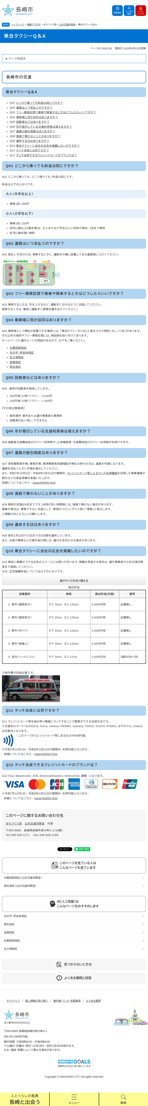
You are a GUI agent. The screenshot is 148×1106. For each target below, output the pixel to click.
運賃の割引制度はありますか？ (35, 131)
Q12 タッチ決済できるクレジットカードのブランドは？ (52, 765)
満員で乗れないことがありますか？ (38, 136)
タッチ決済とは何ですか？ (32, 150)
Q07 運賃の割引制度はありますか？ (37, 453)
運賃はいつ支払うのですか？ (34, 107)
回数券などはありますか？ (32, 121)
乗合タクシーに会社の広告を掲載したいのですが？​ (48, 145)
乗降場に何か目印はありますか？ (37, 117)
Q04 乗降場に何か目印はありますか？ (39, 320)
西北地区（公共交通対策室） (20, 885)
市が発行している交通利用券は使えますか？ (44, 126)
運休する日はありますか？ (32, 140)
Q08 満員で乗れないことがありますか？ (40, 494)
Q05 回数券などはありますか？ (33, 378)
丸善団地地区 (18, 347)
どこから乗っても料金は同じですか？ (39, 102)
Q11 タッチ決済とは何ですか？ (33, 711)
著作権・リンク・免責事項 (67, 1001)
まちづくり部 (14, 823)
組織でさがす (34, 24)
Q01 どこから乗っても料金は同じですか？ (42, 166)
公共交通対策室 (67, 24)
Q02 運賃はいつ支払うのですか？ (35, 244)
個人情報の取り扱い (36, 1001)
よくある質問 (93, 1001)
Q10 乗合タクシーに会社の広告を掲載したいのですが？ (53, 551)
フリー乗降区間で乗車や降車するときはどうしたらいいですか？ (56, 112)
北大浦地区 (17, 357)
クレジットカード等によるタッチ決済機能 (92, 473)
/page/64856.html (43, 482)
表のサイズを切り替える (74, 580)
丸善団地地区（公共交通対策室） (23, 877)
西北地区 (15, 366)
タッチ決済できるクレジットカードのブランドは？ (46, 155)
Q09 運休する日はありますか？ (33, 525)
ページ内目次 (17, 58)
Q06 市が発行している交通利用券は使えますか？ (48, 431)
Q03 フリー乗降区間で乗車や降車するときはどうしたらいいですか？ (65, 294)
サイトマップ (13, 1001)
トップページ (18, 24)
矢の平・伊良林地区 (22, 352)
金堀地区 (15, 362)
